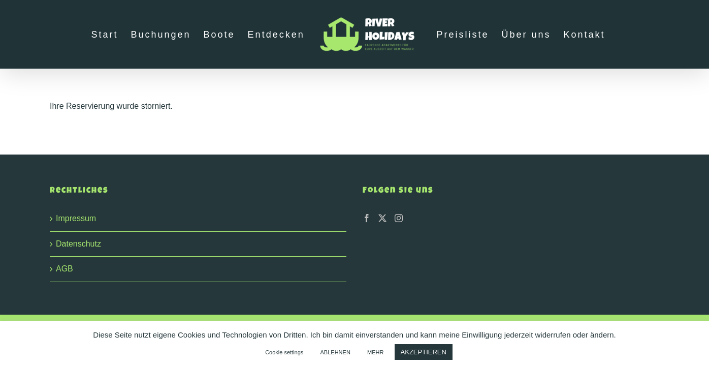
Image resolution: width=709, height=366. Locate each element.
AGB (64, 268)
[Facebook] (367, 218)
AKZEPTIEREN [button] (423, 352)
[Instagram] (399, 218)
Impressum (76, 218)
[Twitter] (382, 218)
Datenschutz (78, 243)
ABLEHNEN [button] (335, 352)
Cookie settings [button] (284, 352)
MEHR (375, 352)
